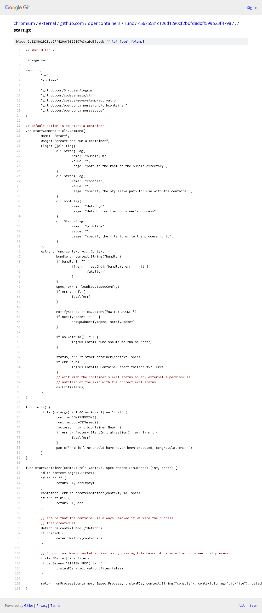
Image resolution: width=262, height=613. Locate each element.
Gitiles (29, 605)
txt (242, 605)
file (112, 41)
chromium (24, 23)
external (47, 23)
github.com (72, 23)
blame (137, 41)
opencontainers (104, 23)
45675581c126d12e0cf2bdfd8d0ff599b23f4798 (184, 23)
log (124, 41)
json (253, 605)
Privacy (41, 605)
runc (129, 23)
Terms (55, 605)
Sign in (252, 7)
